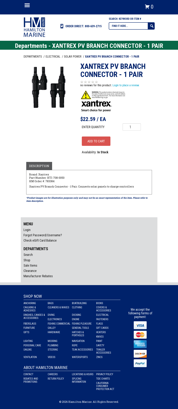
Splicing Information (79, 380)
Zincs (99, 357)
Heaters (101, 332)
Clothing (77, 307)
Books (99, 303)
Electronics (55, 319)
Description (39, 166)
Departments (33, 56)
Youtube (147, 301)
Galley (52, 327)
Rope (75, 345)
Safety (100, 345)
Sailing (28, 349)
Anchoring (30, 303)
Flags (99, 323)
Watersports (80, 357)
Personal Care (32, 345)
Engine (75, 319)
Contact (28, 374)
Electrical (102, 314)
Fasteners (102, 319)
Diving (51, 314)
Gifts (26, 332)
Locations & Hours (82, 374)
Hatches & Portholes (78, 334)
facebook (133, 301)
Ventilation (30, 357)
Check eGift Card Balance (40, 240)
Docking (76, 314)
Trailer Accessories (103, 351)
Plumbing (53, 345)
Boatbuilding (79, 303)
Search (28, 255)
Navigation (78, 341)
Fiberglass (30, 323)
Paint (99, 341)
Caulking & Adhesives (30, 309)
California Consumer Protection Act (105, 386)
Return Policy (56, 378)
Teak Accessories (82, 349)
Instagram (140, 301)
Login (27, 230)
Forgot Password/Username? (43, 235)
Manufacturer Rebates (38, 276)
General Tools (80, 327)
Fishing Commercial (59, 323)
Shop (27, 260)
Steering (53, 349)
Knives (100, 336)
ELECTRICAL (53, 56)
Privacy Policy (104, 374)
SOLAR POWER (73, 56)
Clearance (30, 271)
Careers (53, 374)
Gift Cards (102, 327)
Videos (51, 357)
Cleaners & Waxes (58, 307)
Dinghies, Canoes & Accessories (34, 316)
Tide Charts (103, 378)
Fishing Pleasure (82, 323)
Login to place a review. (125, 85)
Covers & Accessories (103, 309)
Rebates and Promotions (31, 380)
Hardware (54, 332)
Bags (51, 303)
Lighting (28, 341)
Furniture (29, 327)
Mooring (52, 341)
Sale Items (30, 265)
